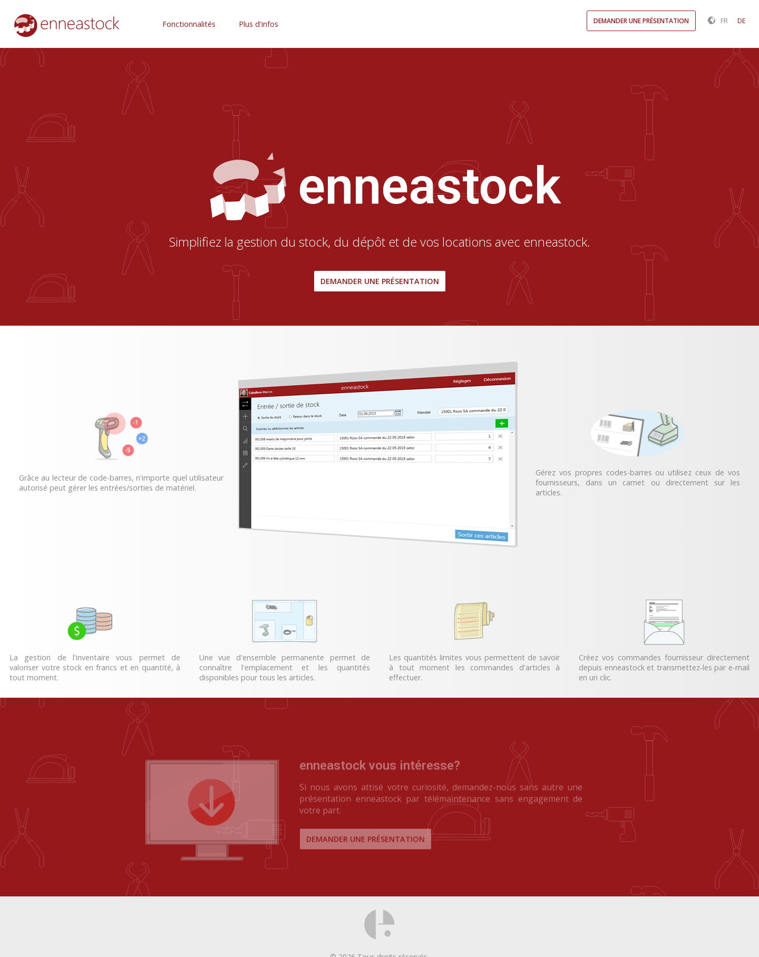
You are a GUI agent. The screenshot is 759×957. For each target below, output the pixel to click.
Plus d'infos (258, 24)
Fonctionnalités (189, 24)
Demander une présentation (379, 281)
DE (741, 20)
